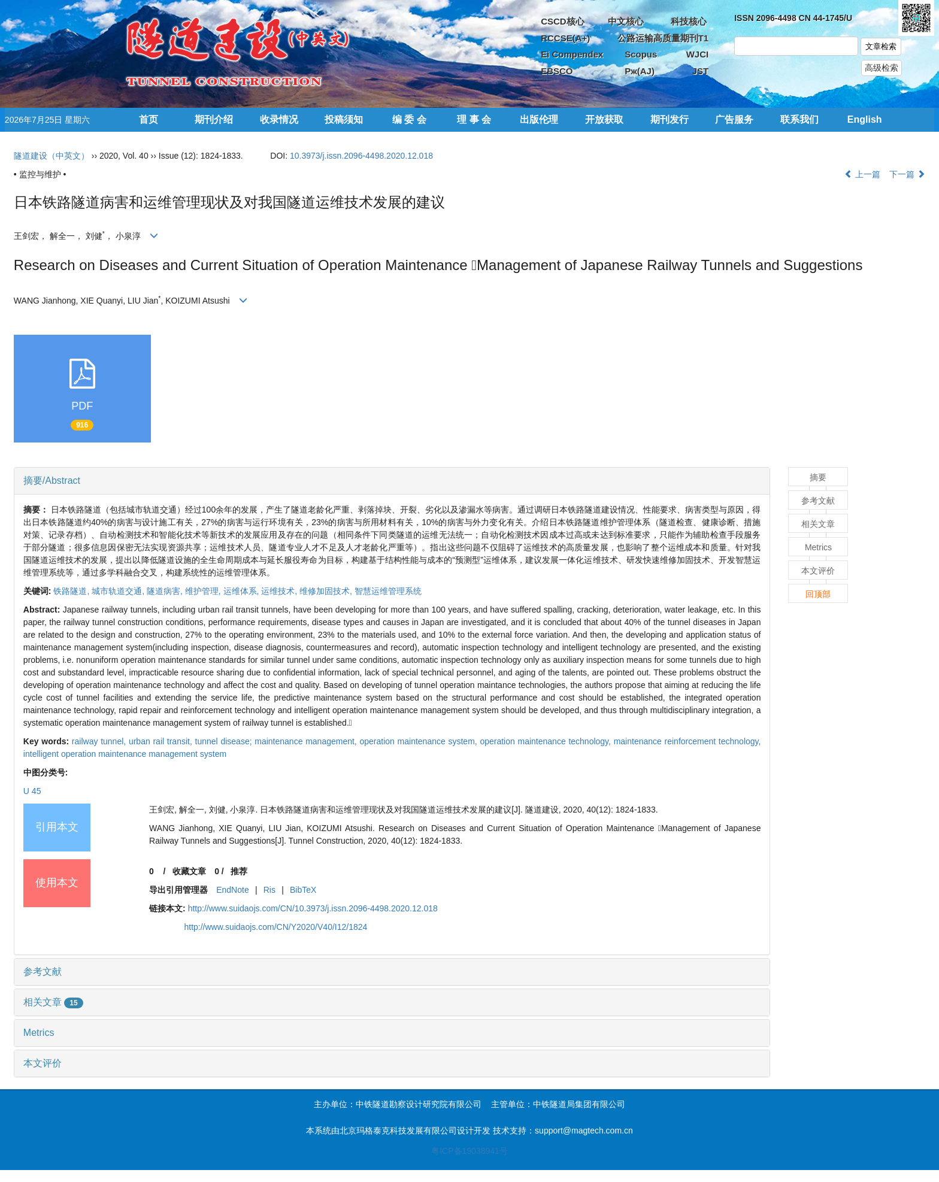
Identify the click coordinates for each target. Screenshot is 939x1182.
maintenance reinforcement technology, (687, 741)
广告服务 (734, 119)
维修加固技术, (327, 591)
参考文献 (42, 971)
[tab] (392, 481)
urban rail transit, (162, 741)
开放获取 (604, 119)
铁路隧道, (72, 591)
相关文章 (53, 1002)
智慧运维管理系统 (388, 591)
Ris (269, 890)
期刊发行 (669, 119)
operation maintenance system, (419, 741)
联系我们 (799, 119)
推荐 (239, 871)
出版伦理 (539, 119)
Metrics (38, 1033)
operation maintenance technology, (546, 741)
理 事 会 (474, 119)
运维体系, (242, 591)
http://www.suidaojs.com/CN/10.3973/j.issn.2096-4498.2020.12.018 (313, 908)
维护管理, (204, 591)
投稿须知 (344, 119)
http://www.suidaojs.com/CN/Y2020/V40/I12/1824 (275, 927)
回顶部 (818, 594)
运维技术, (280, 591)
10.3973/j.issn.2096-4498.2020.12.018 (361, 155)
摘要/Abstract (51, 480)
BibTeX (303, 890)
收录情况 (279, 119)
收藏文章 (189, 871)
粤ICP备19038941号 (469, 1151)
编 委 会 (409, 119)
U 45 (32, 791)
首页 (148, 119)
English (864, 119)
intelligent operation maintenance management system (124, 754)
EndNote (232, 890)
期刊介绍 (214, 119)
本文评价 (42, 1063)
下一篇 (907, 174)
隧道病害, (166, 591)
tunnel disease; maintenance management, (277, 741)
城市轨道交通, (119, 591)
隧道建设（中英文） (51, 155)
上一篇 (862, 174)
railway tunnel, (100, 741)
